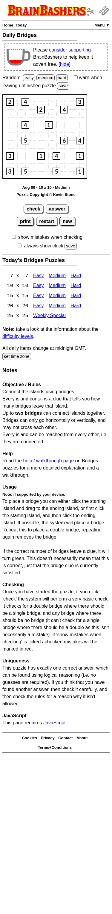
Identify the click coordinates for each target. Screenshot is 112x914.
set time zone (17, 357)
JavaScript (54, 723)
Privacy (47, 738)
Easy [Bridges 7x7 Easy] (38, 276)
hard (62, 77)
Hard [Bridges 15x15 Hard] (75, 296)
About (82, 738)
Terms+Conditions (55, 748)
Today (21, 25)
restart (46, 221)
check (33, 208)
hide (64, 64)
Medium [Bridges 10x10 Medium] (57, 286)
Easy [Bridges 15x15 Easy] (38, 296)
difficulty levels (17, 336)
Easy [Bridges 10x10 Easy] (38, 286)
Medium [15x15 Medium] (57, 296)
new (67, 221)
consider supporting (70, 49)
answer (57, 208)
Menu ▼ (102, 25)
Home (7, 25)
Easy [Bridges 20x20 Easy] (38, 306)
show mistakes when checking (50, 237)
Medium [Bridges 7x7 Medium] (57, 276)
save (63, 85)
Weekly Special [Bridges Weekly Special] (49, 316)
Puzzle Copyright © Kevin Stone (45, 194)
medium (45, 77)
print (25, 221)
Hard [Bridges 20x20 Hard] (75, 306)
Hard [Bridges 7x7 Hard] (75, 276)
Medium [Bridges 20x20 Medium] (57, 306)
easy (28, 77)
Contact (65, 738)
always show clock (43, 245)
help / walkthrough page (48, 461)
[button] (10, 102)
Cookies (29, 738)
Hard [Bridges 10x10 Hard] (75, 286)
